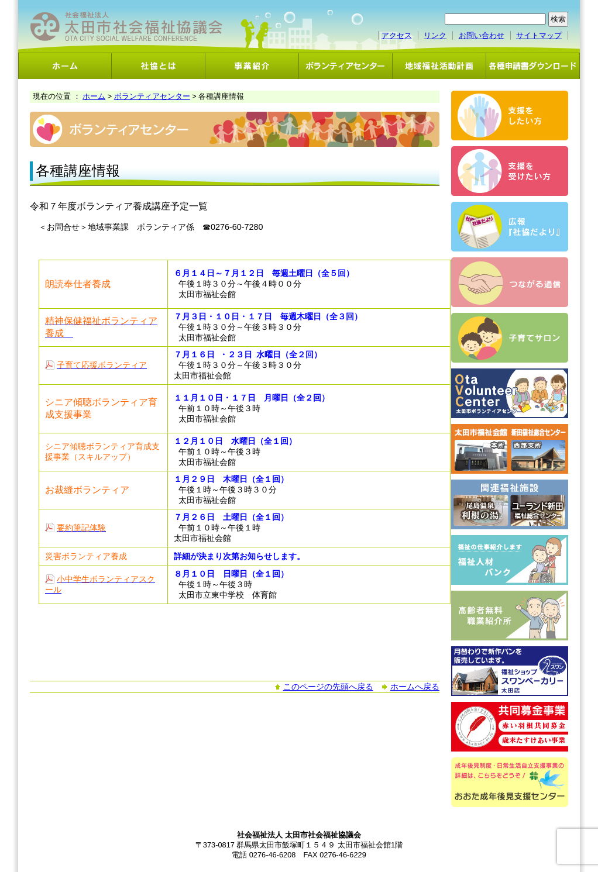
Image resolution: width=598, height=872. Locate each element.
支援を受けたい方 (509, 171)
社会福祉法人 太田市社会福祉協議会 (126, 27)
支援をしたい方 (509, 115)
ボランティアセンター (346, 66)
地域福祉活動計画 (439, 66)
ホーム (65, 66)
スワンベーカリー (509, 671)
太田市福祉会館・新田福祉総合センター (509, 449)
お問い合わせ (481, 35)
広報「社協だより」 (509, 226)
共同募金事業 (509, 727)
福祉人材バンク (509, 560)
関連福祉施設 (509, 504)
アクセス (397, 35)
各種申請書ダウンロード (533, 66)
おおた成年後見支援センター (509, 782)
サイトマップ (539, 35)
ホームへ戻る (414, 686)
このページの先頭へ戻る (328, 686)
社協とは (158, 66)
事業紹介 (252, 66)
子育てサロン (509, 338)
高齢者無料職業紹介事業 (509, 615)
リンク (435, 35)
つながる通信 (509, 282)
